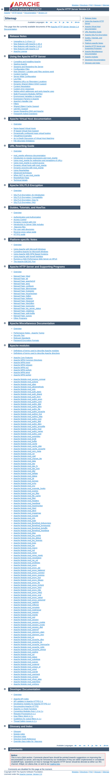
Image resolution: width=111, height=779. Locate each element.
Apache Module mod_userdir (26, 672)
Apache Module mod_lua (24, 545)
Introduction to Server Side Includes (29, 224)
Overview (17, 124)
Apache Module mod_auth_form (27, 397)
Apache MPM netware (23, 365)
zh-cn (77, 22)
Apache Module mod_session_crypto (29, 625)
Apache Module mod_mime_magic (28, 555)
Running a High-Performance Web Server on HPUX (35, 259)
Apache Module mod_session (26, 620)
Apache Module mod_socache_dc (28, 642)
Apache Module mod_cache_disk (28, 446)
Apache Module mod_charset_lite (28, 459)
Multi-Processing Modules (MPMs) (28, 94)
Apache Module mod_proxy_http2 (28, 592)
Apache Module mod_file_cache (27, 496)
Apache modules (91, 57)
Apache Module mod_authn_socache (29, 411)
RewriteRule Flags (21, 178)
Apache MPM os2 (21, 367)
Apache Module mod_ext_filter (26, 493)
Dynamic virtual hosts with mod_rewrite (30, 165)
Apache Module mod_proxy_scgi (27, 595)
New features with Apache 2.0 (26, 49)
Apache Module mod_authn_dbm (28, 406)
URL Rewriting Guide (93, 32)
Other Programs (20, 318)
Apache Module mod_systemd (26, 664)
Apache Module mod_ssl (24, 654)
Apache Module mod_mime (25, 553)
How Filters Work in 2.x (23, 716)
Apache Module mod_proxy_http (27, 590)
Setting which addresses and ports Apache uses (34, 91)
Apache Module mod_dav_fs (26, 466)
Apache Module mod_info (24, 518)
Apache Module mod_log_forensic (28, 540)
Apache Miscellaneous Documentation (94, 52)
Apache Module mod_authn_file (27, 409)
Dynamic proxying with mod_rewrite (29, 168)
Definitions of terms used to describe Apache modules (36, 351)
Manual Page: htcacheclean (25, 293)
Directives (84, 5)
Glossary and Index (92, 63)
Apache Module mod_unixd (25, 669)
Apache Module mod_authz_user (27, 434)
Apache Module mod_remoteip (27, 607)
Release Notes (90, 18)
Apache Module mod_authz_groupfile (29, 426)
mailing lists (55, 764)
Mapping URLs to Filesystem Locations (30, 81)
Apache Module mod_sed (24, 617)
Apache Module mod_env (24, 486)
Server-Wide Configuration (25, 76)
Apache (7, 13)
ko (67, 22)
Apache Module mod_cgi (24, 454)
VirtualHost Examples (23, 136)
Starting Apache (20, 64)
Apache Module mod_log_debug (27, 538)
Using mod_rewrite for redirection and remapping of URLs (38, 160)
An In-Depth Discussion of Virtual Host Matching (34, 138)
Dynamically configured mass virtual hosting (32, 133)
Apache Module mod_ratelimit (26, 602)
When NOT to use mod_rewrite (27, 175)
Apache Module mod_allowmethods (29, 387)
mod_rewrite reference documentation (30, 155)
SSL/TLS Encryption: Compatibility (28, 197)
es (55, 22)
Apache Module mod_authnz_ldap (28, 416)
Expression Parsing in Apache (26, 99)
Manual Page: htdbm (22, 296)
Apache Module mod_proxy (25, 565)
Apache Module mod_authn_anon (28, 399)
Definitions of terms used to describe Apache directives (37, 353)
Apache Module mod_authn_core (28, 402)
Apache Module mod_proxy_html (27, 587)
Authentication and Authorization (27, 217)
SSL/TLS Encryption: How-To (26, 200)
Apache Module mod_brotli (25, 439)
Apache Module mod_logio (25, 543)
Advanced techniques (23, 173)
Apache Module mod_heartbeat (27, 503)
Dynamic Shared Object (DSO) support (30, 84)
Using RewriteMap (21, 170)
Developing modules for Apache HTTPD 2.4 (32, 704)
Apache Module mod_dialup (25, 476)
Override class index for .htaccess (28, 741)
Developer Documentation (95, 60)
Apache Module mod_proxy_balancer (29, 570)
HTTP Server (17, 13)
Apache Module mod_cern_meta (27, 451)
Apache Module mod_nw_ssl (26, 560)
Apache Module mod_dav (24, 464)
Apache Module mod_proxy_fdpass (28, 580)
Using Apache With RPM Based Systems (31, 254)
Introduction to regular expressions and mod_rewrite (35, 158)
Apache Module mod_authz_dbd (27, 421)
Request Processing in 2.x (25, 714)
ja (63, 22)
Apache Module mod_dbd (24, 471)
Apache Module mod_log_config (27, 535)
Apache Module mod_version (26, 677)
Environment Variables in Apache (27, 96)
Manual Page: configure (24, 286)
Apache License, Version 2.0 (30, 774)
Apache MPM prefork (23, 370)
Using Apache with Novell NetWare (28, 256)
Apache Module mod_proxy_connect (29, 573)
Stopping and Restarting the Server (28, 67)
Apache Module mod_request (26, 612)
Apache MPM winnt (22, 372)
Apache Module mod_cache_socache (29, 449)
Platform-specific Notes (94, 43)
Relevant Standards (22, 338)
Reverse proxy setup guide (25, 232)
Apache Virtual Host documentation (93, 27)
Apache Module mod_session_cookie (29, 622)
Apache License (20, 51)
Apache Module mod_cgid (25, 456)
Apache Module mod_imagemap (27, 513)
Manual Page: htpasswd (24, 301)
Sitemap (106, 5)
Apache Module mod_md (24, 550)
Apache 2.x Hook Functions (25, 709)
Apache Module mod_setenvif (26, 630)
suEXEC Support (21, 109)
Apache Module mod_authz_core (27, 419)
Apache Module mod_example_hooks (29, 488)
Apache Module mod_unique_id (27, 667)
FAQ (91, 5)
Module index (19, 734)
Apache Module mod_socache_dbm (29, 639)
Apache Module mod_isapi (25, 521)
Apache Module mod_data (25, 461)
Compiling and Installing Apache (27, 62)
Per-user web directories (24, 229)
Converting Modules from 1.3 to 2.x (28, 711)
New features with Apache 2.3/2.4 (28, 44)
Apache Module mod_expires (26, 491)
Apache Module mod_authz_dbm (27, 424)
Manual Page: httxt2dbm (24, 303)
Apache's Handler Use (23, 101)
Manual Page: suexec (23, 316)
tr (72, 22)
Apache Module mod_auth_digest (28, 394)
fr (60, 22)
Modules (75, 5)
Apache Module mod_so (24, 637)
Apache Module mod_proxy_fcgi (27, 577)
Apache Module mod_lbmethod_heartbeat (31, 530)
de (46, 22)
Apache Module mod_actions (26, 382)
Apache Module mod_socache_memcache (32, 644)
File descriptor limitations (24, 141)
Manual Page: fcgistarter (24, 291)
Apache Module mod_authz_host (27, 429)
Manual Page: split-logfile (24, 313)
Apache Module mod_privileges (27, 563)
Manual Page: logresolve (24, 306)
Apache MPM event (22, 362)
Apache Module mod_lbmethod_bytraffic (31, 528)
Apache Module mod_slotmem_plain (29, 632)
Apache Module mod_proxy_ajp (27, 568)
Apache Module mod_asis (24, 389)
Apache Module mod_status (25, 657)
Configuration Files (21, 69)
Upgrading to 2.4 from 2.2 (24, 41)
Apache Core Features (23, 358)
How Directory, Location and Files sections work (34, 71)
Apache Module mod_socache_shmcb (30, 649)
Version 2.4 (42, 13)
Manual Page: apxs (22, 284)
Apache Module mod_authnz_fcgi (28, 414)
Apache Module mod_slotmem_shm (29, 635)
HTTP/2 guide (19, 234)
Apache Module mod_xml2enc (26, 684)
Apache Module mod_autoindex (27, 436)
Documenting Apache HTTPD (26, 706)
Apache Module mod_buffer (25, 441)
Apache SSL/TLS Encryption (96, 35)
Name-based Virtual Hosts (25, 128)
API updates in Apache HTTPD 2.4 (28, 701)
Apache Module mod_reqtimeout (27, 610)
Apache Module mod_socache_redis (29, 647)
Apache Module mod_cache (25, 444)
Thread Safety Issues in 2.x (25, 721)
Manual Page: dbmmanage (25, 288)
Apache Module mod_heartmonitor (28, 506)
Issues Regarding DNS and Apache (28, 111)
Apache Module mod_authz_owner (28, 431)
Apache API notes (21, 699)
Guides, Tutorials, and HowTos (27, 207)
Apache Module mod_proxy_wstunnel (29, 600)
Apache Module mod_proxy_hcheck (29, 585)
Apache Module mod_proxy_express (29, 575)
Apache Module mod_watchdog (27, 682)
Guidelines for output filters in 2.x (27, 719)
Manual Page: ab (21, 278)
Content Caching (21, 74)
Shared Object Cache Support (26, 106)
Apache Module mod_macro (25, 548)
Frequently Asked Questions (25, 114)
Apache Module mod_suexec (26, 662)
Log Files (17, 79)
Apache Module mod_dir (24, 478)
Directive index (20, 736)
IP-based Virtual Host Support (26, 131)
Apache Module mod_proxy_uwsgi (28, 597)
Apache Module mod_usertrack (27, 674)
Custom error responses (24, 89)
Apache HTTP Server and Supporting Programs (95, 47)
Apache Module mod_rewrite (26, 615)
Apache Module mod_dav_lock (27, 468)
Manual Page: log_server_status (27, 308)
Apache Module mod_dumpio (26, 481)
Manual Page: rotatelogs (24, 311)
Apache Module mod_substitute (27, 659)
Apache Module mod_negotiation (27, 558)
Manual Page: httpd (22, 276)
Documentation (30, 13)
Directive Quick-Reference (25, 739)
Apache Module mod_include (26, 516)
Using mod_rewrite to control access (29, 163)
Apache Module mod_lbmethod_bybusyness (32, 523)
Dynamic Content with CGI (25, 222)
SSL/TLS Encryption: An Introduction (29, 195)
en (51, 22)
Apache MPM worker (22, 375)
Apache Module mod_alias (25, 384)
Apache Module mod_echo (25, 483)
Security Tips (19, 335)
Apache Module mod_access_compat (29, 379)
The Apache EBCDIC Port (24, 261)
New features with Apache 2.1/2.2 (28, 46)
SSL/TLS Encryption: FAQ (25, 202)
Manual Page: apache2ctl (24, 281)
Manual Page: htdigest (23, 298)
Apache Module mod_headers (26, 501)
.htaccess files (20, 227)
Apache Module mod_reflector (26, 605)
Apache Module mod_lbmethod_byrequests (32, 525)
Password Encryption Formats (26, 340)
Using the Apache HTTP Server (28, 56)
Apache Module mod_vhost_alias (28, 679)
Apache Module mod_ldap (25, 533)
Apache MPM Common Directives (28, 360)
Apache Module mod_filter (25, 498)
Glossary (97, 5)
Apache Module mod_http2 (25, 508)
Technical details (21, 180)
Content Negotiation (22, 86)
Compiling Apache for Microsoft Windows (31, 251)
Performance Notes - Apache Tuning (29, 333)
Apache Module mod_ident (25, 511)
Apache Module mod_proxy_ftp (27, 583)
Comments (16, 749)
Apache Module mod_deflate (26, 473)
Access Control (20, 219)
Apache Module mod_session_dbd (28, 627)
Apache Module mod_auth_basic (27, 392)
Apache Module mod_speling (26, 652)
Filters (16, 104)
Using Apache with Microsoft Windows (30, 249)
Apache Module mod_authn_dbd (27, 404)
